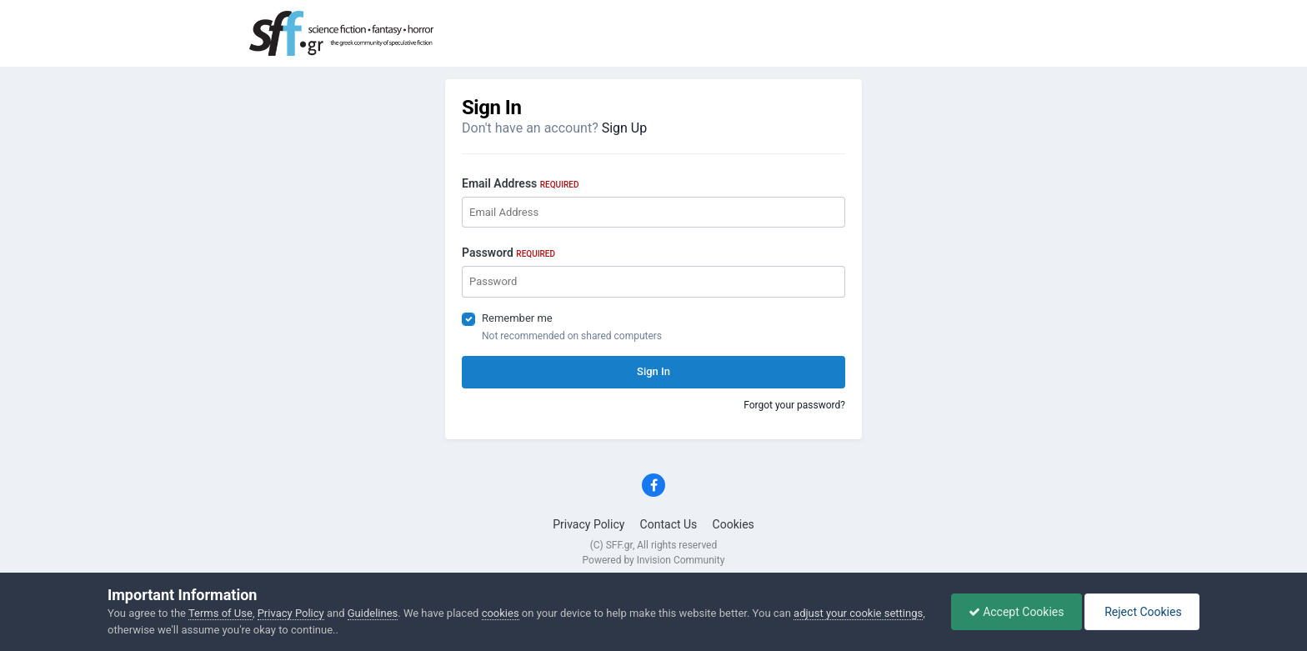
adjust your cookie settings (858, 613)
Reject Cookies (1142, 611)
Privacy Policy (588, 524)
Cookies (733, 524)
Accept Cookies (1016, 611)
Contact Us (669, 524)
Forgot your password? (794, 405)
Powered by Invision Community (654, 560)
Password (508, 252)
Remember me (517, 318)
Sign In (653, 371)
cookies (500, 613)
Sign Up (625, 128)
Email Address (520, 183)
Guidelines (373, 613)
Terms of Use (220, 613)
